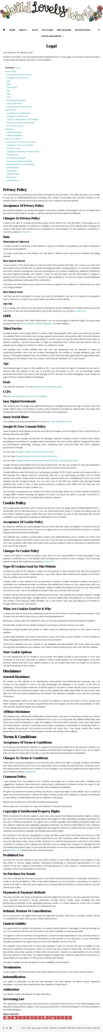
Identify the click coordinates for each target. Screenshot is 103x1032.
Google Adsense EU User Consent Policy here (36, 456)
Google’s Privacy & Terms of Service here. (35, 452)
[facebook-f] (3, 1028)
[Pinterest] (37, 1017)
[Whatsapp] (60, 1017)
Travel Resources (51, 36)
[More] (68, 1017)
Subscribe (53, 1028)
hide (17, 68)
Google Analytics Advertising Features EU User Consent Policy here (46, 460)
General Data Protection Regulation (37, 323)
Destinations (82, 30)
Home (12, 30)
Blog (35, 30)
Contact (45, 1028)
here (41, 487)
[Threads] (30, 1017)
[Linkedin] (53, 1017)
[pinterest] (10, 1028)
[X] (22, 1017)
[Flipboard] (45, 1017)
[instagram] (7, 1028)
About (22, 30)
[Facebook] (7, 1017)
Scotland (47, 30)
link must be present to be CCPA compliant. (27, 396)
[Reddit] (14, 1017)
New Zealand (64, 30)
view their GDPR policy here (58, 421)
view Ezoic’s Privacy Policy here (48, 386)
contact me (25, 232)
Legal (39, 1028)
